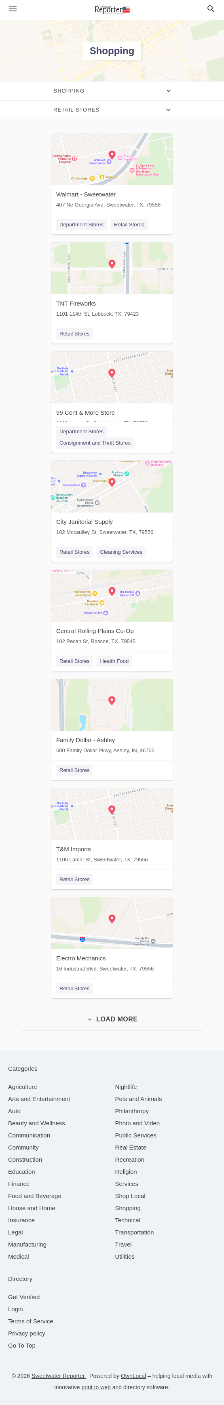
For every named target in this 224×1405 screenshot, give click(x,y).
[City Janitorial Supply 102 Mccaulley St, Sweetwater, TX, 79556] (112, 500)
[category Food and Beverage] (34, 1195)
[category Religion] (126, 1171)
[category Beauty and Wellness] (36, 1123)
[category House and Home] (31, 1208)
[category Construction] (25, 1159)
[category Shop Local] (130, 1195)
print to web (96, 1387)
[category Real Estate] (131, 1147)
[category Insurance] (21, 1220)
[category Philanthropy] (132, 1111)
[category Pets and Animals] (138, 1098)
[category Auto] (14, 1111)
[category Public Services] (136, 1135)
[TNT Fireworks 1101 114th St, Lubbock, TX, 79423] (112, 281)
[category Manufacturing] (27, 1244)
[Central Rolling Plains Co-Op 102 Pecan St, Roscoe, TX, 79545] (112, 609)
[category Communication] (29, 1135)
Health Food (114, 661)
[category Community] (23, 1147)
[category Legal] (15, 1232)
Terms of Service (30, 1321)
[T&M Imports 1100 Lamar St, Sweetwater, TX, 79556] (112, 827)
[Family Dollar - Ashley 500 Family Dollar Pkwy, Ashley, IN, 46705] (112, 718)
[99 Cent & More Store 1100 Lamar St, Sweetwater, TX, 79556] (112, 390)
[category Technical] (128, 1220)
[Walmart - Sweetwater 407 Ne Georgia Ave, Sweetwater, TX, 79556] (112, 172)
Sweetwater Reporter (59, 1376)
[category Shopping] (128, 1208)
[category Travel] (123, 1244)
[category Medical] (18, 1256)
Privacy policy (26, 1333)
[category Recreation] (130, 1159)
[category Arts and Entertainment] (39, 1098)
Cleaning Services (121, 552)
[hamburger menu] (13, 9)
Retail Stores (129, 225)
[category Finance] (19, 1183)
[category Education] (21, 1171)
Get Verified (24, 1296)
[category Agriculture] (22, 1086)
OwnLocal (133, 1376)
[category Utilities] (125, 1256)
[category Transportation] (134, 1232)
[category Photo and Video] (137, 1123)
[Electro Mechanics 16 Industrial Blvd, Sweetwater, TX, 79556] (112, 936)
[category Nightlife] (126, 1086)
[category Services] (127, 1183)
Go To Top (22, 1345)
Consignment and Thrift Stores (95, 443)
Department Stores (81, 225)
